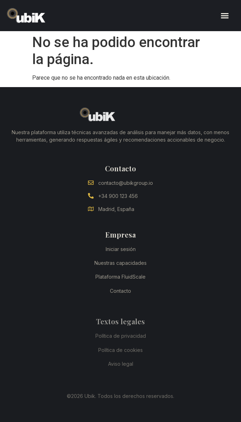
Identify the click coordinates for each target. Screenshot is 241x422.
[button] (224, 15)
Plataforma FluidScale (120, 277)
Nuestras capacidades (120, 263)
